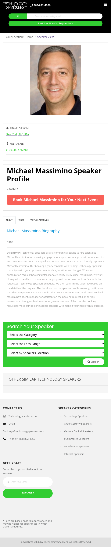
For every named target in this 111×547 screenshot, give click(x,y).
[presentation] (31, 508)
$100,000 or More (17, 150)
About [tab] (9, 220)
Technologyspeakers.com (23, 416)
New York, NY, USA (17, 134)
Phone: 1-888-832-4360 (22, 438)
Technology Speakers (76, 416)
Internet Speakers (74, 454)
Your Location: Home (19, 37)
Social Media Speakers (76, 446)
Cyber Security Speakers (78, 423)
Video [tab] (21, 220)
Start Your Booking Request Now (55, 23)
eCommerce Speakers (76, 438)
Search (93, 362)
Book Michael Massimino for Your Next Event (55, 199)
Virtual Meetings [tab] (39, 220)
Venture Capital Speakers (78, 431)
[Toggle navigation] (105, 4)
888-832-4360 (40, 5)
